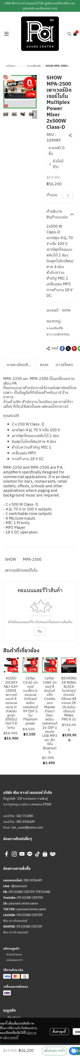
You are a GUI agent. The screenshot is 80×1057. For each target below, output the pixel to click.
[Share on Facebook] (62, 348)
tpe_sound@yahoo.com (27, 827)
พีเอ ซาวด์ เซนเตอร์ (15, 932)
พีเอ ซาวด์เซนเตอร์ (15, 920)
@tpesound (19, 886)
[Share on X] (68, 348)
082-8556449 (25, 821)
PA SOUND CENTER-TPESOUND (29, 891)
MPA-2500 (32, 559)
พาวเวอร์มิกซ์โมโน (58, 334)
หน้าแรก (11, 66)
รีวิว (40, 631)
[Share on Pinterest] (74, 348)
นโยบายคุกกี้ (10, 1037)
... (21, 66)
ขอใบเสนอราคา (14, 960)
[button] (69, 34)
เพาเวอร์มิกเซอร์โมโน (21, 570)
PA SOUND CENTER (30, 897)
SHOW (66, 310)
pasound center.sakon (23, 903)
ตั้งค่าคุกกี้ (59, 1031)
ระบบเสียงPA (34, 66)
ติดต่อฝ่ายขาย (14, 955)
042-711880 (24, 816)
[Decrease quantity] (62, 195)
